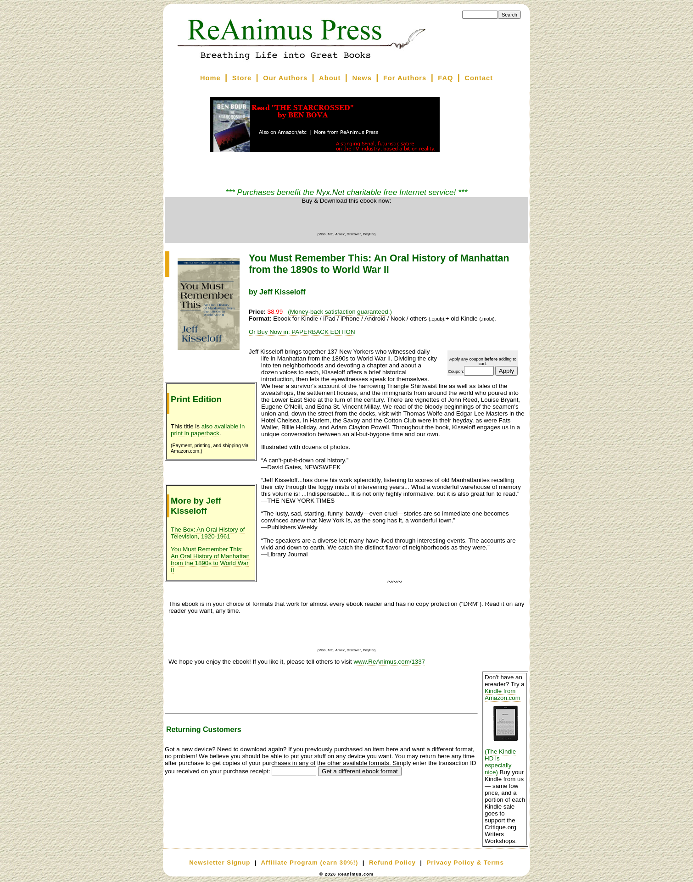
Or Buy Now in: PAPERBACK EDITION (302, 331)
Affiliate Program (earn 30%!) (309, 862)
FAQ (445, 78)
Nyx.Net (330, 192)
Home (210, 78)
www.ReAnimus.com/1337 (389, 661)
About (330, 78)
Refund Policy (392, 862)
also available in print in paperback (208, 430)
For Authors (404, 78)
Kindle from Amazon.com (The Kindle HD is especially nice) (505, 732)
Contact (479, 78)
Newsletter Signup (219, 862)
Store (241, 78)
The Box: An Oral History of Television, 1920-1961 (208, 533)
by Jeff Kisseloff (277, 292)
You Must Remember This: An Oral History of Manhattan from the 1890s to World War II (210, 559)
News (362, 78)
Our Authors (285, 78)
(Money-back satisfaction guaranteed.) (340, 311)
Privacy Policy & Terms (464, 862)
